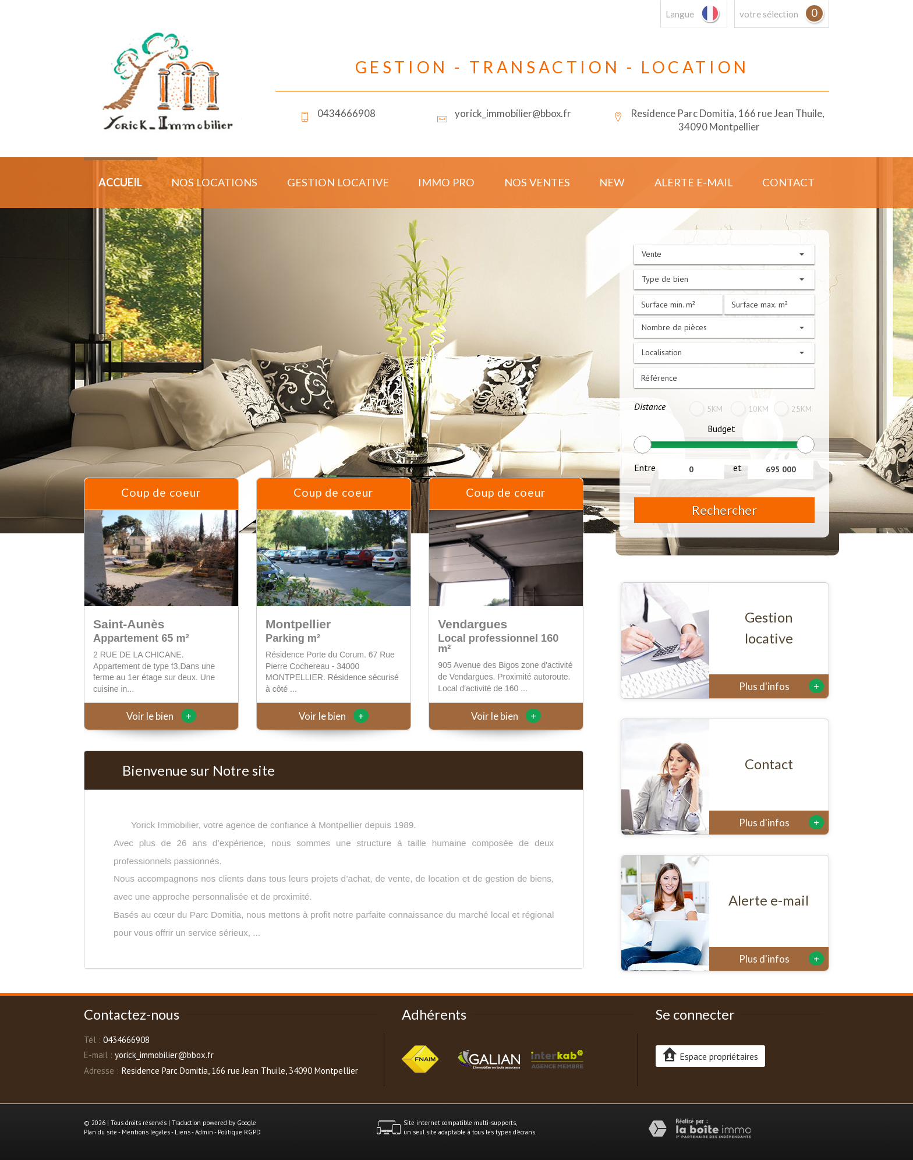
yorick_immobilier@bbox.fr (513, 113)
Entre (645, 467)
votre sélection (768, 14)
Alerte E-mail (693, 182)
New (612, 182)
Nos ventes (537, 182)
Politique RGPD (239, 1132)
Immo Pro (446, 182)
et (737, 467)
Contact (788, 182)
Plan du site (100, 1132)
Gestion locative (338, 182)
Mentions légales (146, 1132)
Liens (182, 1132)
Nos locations (214, 182)
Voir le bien (161, 716)
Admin (204, 1132)
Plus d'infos (781, 686)
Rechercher (724, 510)
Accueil (120, 182)
